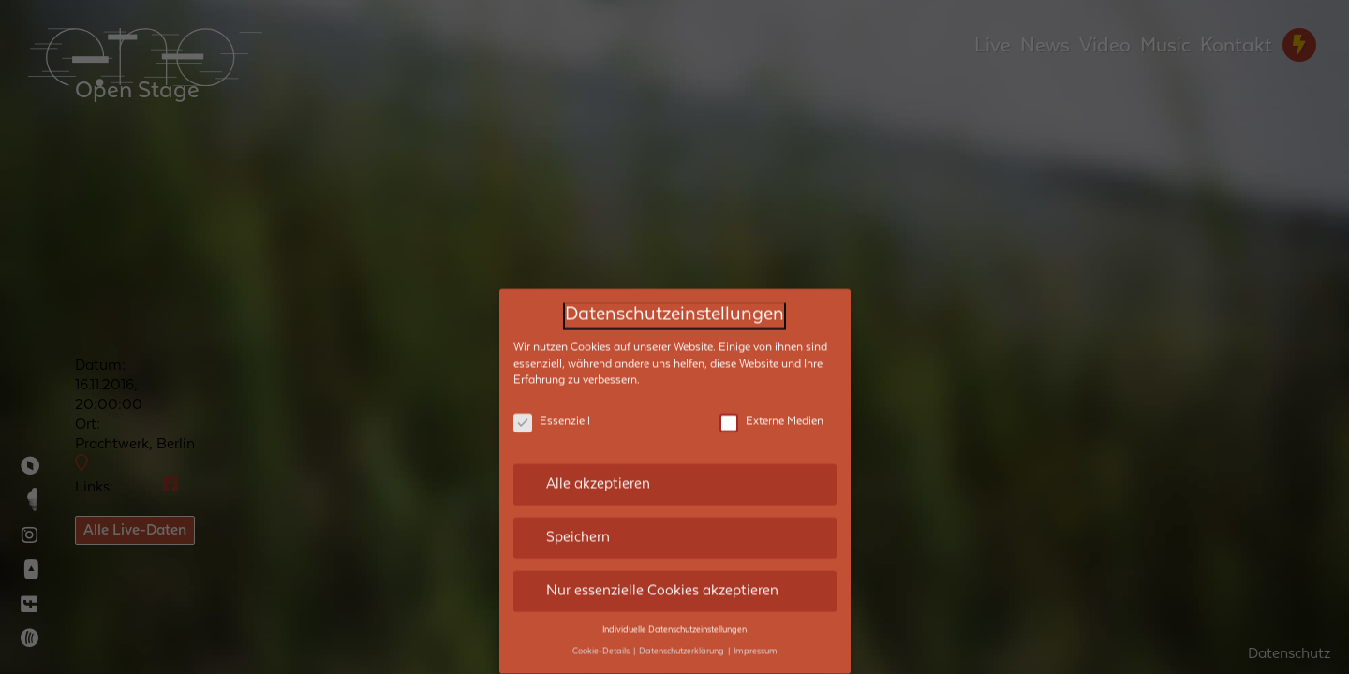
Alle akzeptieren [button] (598, 469)
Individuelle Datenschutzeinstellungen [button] (674, 615)
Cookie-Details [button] (601, 636)
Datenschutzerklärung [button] (682, 636)
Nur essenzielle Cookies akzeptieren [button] (662, 575)
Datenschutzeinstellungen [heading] (674, 300)
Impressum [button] (756, 636)
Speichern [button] (578, 522)
